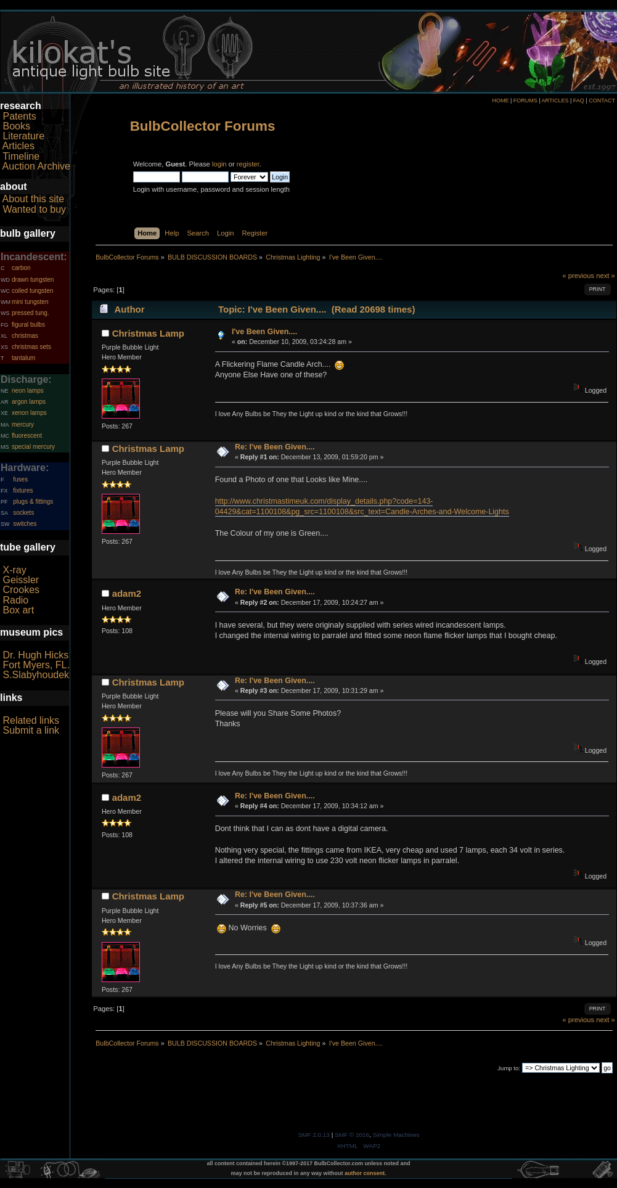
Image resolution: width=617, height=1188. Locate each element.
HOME (500, 100)
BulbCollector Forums (203, 126)
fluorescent (27, 435)
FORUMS (525, 100)
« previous (578, 275)
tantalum (23, 357)
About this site (33, 199)
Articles (18, 146)
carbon (21, 267)
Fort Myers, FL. (35, 665)
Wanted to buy (34, 209)
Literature (23, 136)
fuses (20, 479)
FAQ (578, 100)
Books (16, 126)
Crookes (20, 589)
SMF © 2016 (352, 1134)
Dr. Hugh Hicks (35, 655)
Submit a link (30, 730)
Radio (15, 600)
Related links (30, 720)
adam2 (126, 593)
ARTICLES (555, 100)
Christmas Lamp (148, 333)
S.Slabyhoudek (35, 675)
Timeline (20, 156)
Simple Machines (396, 1134)
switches (24, 523)
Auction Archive (36, 166)
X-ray (14, 570)
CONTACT (602, 100)
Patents (19, 116)
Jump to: (508, 1068)
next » (605, 275)
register (248, 164)
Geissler (20, 580)
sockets (23, 512)
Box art (18, 610)
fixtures (23, 490)
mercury (23, 424)
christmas (25, 335)
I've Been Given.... (264, 331)
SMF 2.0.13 (314, 1134)
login (219, 164)
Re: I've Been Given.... (275, 447)
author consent (365, 1173)
